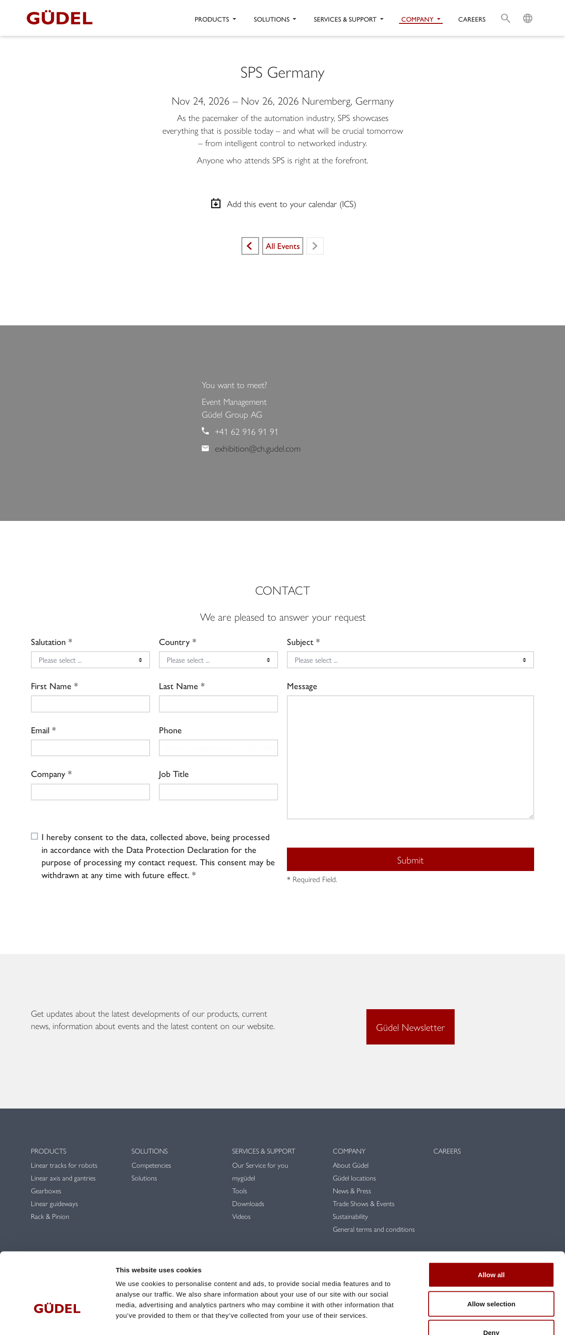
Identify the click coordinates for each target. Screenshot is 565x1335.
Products (48, 1151)
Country (174, 641)
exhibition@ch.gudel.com (258, 447)
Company (48, 773)
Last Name (178, 685)
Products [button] (213, 18)
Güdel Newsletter (410, 1027)
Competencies (151, 1165)
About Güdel (351, 1165)
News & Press (352, 1190)
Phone (170, 730)
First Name (51, 685)
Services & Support (263, 1151)
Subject (300, 641)
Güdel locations (354, 1178)
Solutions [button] (272, 18)
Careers (472, 18)
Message (302, 685)
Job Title (174, 773)
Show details (463, 1317)
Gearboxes (46, 1190)
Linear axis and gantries (63, 1178)
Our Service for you (260, 1165)
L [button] (527, 7)
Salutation (48, 641)
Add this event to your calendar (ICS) (282, 203)
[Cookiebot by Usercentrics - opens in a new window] (57, 1317)
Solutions (150, 1151)
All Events (283, 245)
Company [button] (418, 18)
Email (40, 730)
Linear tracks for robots (64, 1165)
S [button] (505, 7)
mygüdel (243, 1178)
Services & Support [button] (346, 18)
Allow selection (491, 1248)
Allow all (491, 1219)
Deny (491, 1277)
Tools (239, 1190)
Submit (410, 859)
